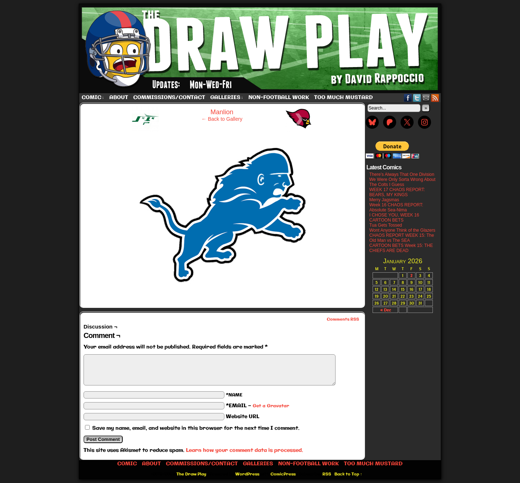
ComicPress (283, 474)
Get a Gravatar (271, 406)
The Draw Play (260, 48)
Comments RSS (343, 319)
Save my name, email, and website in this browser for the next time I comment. (196, 428)
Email (426, 97)
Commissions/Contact (169, 97)
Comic (93, 97)
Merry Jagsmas (384, 199)
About (118, 97)
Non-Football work (278, 97)
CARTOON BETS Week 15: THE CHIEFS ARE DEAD (401, 248)
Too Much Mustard (343, 97)
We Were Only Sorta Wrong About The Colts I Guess (402, 182)
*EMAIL (257, 405)
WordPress (247, 474)
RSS (435, 97)
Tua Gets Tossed (385, 225)
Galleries (226, 97)
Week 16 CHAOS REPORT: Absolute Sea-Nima (396, 207)
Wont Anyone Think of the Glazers (402, 230)
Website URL (242, 416)
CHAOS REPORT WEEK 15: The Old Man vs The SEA (401, 238)
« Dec (385, 310)
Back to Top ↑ (348, 474)
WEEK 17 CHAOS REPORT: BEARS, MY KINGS (397, 192)
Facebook (408, 97)
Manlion (221, 112)
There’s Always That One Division (401, 174)
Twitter (417, 97)
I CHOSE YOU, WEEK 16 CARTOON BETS (394, 217)
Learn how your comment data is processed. (244, 450)
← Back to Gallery (222, 119)
